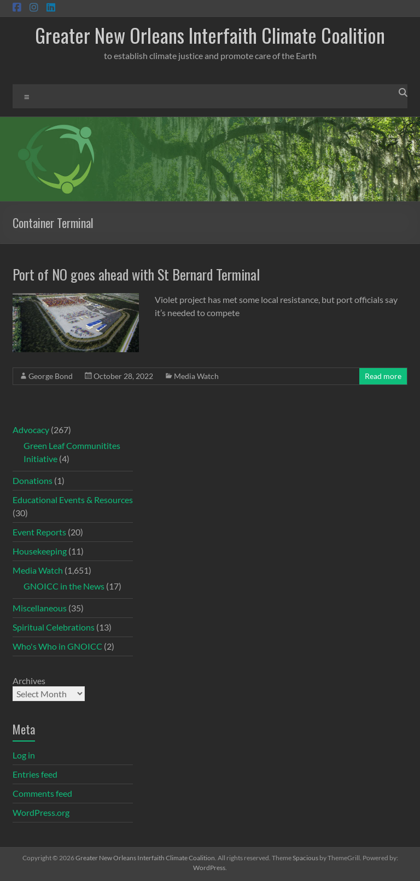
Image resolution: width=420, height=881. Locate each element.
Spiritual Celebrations (54, 627)
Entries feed (35, 774)
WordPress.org (41, 812)
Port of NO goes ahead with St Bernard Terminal (136, 274)
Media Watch (196, 376)
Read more (383, 376)
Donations (32, 480)
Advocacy (31, 429)
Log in (24, 755)
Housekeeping (40, 551)
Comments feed (42, 793)
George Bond (50, 376)
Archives (29, 680)
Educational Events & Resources (73, 499)
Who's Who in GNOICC (57, 646)
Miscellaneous (40, 608)
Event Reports (39, 532)
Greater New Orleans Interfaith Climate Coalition (210, 34)
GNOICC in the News (64, 586)
